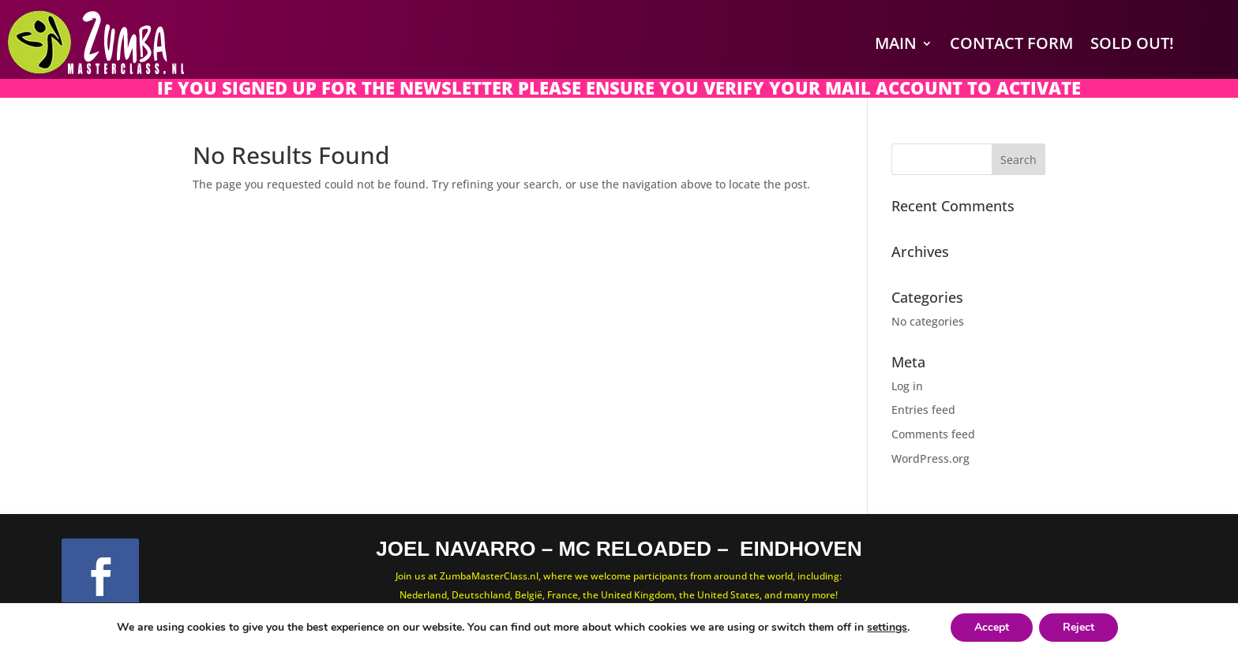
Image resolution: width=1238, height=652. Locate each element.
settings (887, 627)
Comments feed (933, 434)
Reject (1078, 627)
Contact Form (1011, 43)
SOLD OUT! (1132, 43)
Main (896, 43)
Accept (991, 627)
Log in (907, 385)
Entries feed (923, 409)
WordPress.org (930, 458)
